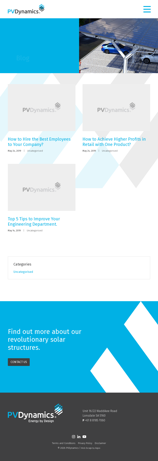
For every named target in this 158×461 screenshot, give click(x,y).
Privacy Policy (85, 443)
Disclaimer (100, 443)
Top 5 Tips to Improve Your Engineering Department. (34, 221)
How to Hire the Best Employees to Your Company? (39, 142)
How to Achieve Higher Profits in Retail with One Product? (114, 142)
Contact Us (19, 362)
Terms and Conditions (63, 443)
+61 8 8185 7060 (95, 420)
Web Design (86, 448)
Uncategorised (35, 150)
